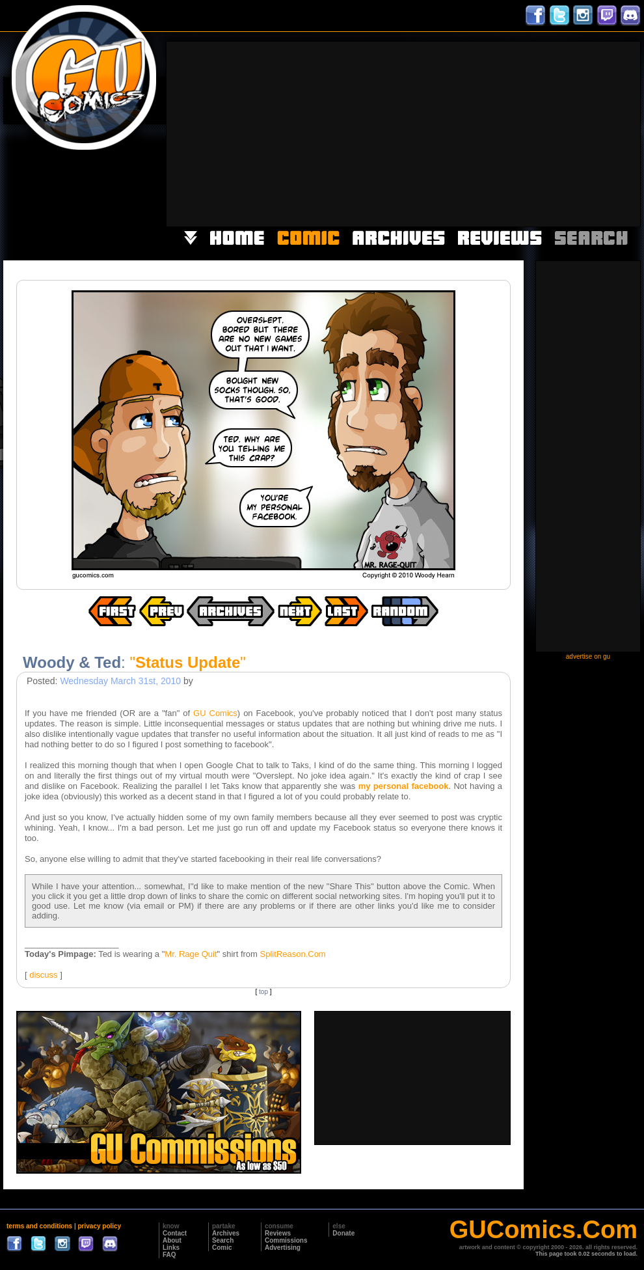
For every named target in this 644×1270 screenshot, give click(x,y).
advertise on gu (588, 656)
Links (171, 1247)
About (172, 1240)
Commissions (286, 1240)
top (263, 991)
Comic (222, 1247)
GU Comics (215, 713)
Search (223, 1240)
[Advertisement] (497, 133)
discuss (43, 975)
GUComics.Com (543, 1229)
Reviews (278, 1233)
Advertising (283, 1247)
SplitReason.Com (293, 954)
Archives (225, 1233)
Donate (343, 1233)
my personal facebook (403, 786)
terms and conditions (39, 1226)
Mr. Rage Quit (191, 954)
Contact (175, 1233)
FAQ (169, 1254)
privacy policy (99, 1226)
